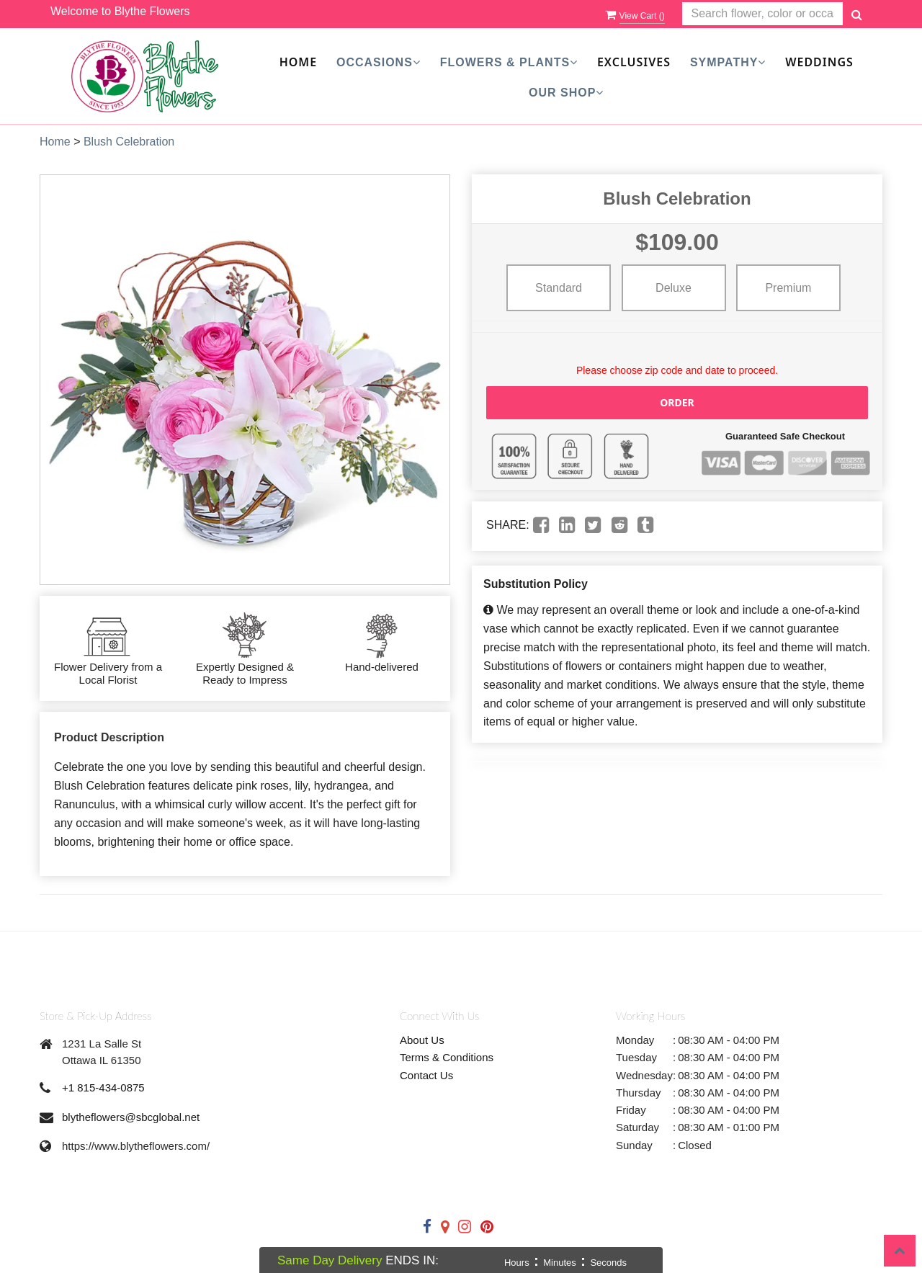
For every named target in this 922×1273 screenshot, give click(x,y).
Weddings (819, 62)
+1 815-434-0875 (103, 1087)
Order (677, 402)
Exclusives (634, 62)
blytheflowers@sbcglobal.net (131, 1117)
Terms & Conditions (446, 1057)
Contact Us (426, 1075)
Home (298, 62)
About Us (422, 1040)
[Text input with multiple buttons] (762, 14)
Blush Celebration (129, 141)
